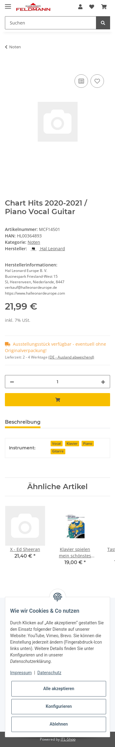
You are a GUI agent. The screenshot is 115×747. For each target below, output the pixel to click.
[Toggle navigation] (8, 4)
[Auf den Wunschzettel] (97, 81)
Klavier (72, 443)
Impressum (21, 672)
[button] (80, 7)
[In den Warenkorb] (10, 66)
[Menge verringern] (12, 381)
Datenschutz (49, 672)
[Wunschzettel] (92, 7)
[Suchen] (50, 22)
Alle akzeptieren (58, 688)
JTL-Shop (68, 739)
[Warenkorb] (104, 7)
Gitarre (57, 451)
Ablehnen (59, 724)
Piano (87, 443)
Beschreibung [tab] (22, 422)
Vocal (56, 443)
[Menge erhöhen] (103, 381)
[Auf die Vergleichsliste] (81, 81)
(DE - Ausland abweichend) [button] (71, 357)
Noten (34, 242)
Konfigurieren (59, 706)
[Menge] (57, 381)
